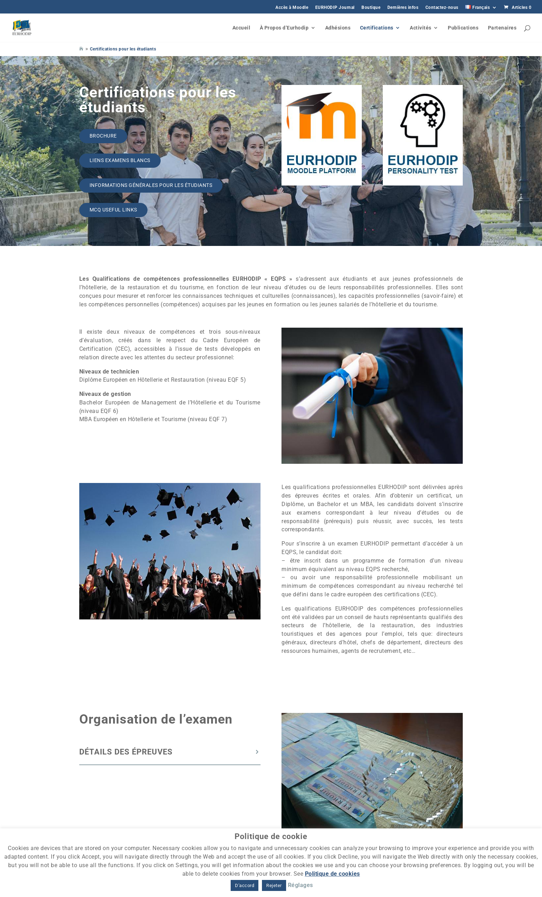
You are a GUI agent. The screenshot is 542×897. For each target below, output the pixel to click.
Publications (463, 28)
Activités (420, 28)
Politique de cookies (332, 873)
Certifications (376, 28)
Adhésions (338, 28)
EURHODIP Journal (335, 7)
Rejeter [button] (274, 885)
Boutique (370, 7)
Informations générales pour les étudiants (151, 185)
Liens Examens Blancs (120, 160)
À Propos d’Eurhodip (284, 28)
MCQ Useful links (113, 210)
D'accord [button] (244, 885)
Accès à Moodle (291, 7)
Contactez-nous (441, 7)
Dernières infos (403, 7)
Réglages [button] (300, 885)
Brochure (103, 136)
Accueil (241, 28)
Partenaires (502, 28)
